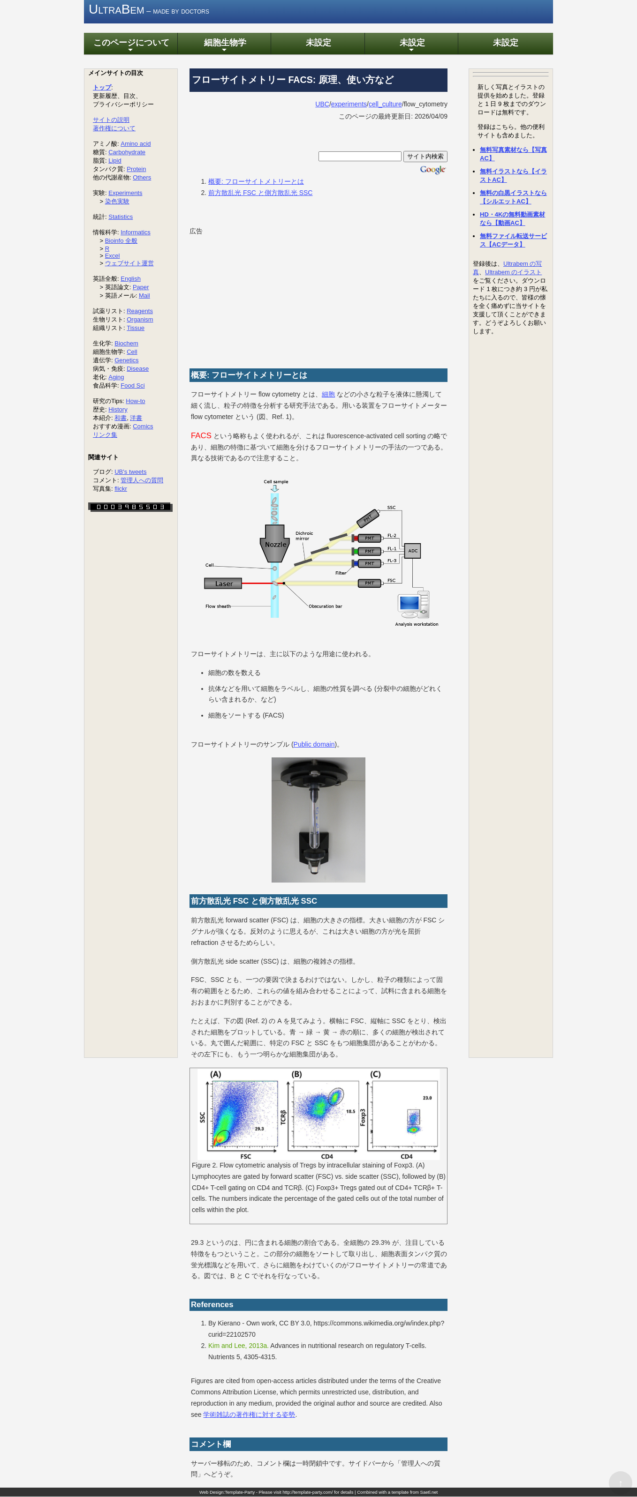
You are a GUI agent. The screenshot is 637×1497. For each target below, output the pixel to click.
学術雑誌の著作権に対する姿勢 (249, 1414)
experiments (349, 104)
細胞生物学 (224, 46)
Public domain (314, 744)
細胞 (328, 394)
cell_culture (385, 104)
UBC (322, 104)
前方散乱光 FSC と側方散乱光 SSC (260, 192)
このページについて (130, 46)
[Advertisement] (260, 296)
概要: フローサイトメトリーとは (256, 181)
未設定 (317, 42)
